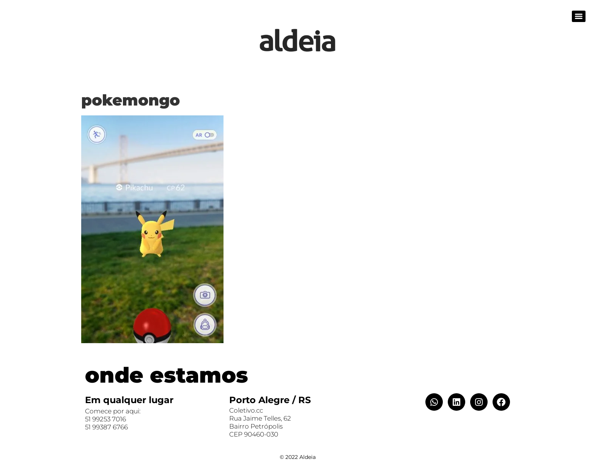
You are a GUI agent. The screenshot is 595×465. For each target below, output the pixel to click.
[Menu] (579, 16)
